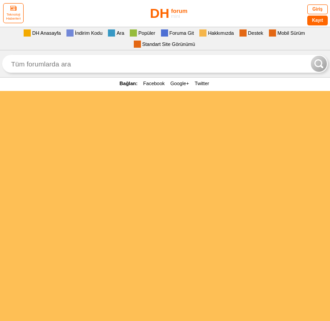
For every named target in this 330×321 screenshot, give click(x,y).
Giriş (318, 9)
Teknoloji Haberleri (13, 13)
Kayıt (317, 20)
